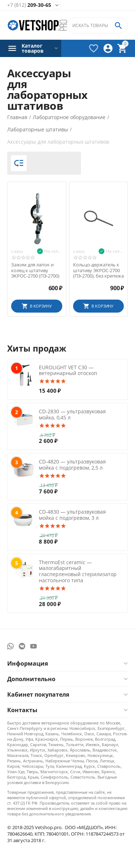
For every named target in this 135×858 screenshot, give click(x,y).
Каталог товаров (33, 48)
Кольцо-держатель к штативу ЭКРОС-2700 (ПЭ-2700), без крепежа (98, 270)
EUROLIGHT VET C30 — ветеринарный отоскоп (68, 370)
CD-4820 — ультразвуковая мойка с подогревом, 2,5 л (72, 464)
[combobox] (97, 25)
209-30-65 (29, 5)
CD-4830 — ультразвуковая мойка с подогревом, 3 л (72, 514)
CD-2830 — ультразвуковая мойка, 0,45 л (72, 414)
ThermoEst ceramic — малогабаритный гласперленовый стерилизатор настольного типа (78, 571)
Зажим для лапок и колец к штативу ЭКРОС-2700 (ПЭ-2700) (35, 270)
